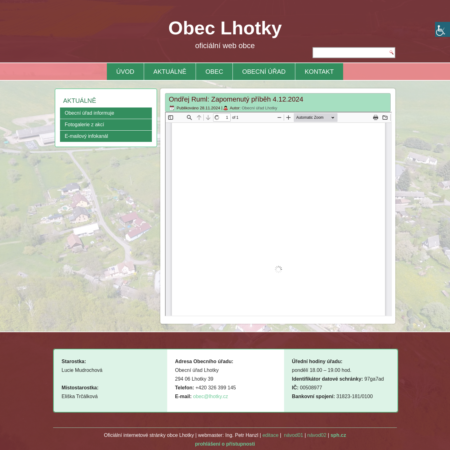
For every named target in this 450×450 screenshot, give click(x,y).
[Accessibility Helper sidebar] (442, 29)
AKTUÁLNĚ (170, 71)
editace (270, 435)
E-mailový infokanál (86, 136)
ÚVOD (125, 71)
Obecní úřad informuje (89, 113)
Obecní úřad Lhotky (259, 108)
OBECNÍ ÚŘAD (264, 71)
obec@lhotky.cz (210, 396)
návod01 (293, 435)
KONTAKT (319, 71)
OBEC (214, 71)
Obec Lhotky (225, 28)
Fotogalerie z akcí (84, 124)
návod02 (316, 435)
